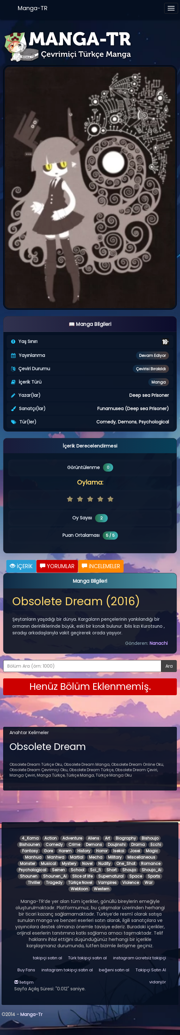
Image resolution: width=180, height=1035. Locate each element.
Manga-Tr (31, 1014)
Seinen (58, 870)
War (148, 882)
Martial (76, 857)
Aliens (93, 838)
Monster (27, 863)
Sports (154, 876)
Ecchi (156, 844)
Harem (65, 851)
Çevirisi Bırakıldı (151, 368)
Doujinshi (116, 844)
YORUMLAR (57, 566)
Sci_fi (95, 870)
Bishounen (29, 844)
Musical (48, 863)
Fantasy (30, 851)
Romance (150, 863)
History (83, 851)
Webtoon (79, 889)
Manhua (33, 857)
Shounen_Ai (55, 876)
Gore (48, 851)
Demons (127, 422)
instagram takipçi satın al (67, 970)
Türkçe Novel (80, 882)
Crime (74, 844)
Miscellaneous (141, 857)
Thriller (34, 882)
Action (50, 838)
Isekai (118, 851)
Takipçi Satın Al (151, 970)
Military (115, 857)
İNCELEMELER (101, 566)
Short (111, 870)
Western (101, 889)
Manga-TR (33, 8)
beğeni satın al (114, 970)
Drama (138, 844)
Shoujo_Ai (151, 870)
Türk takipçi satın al (87, 958)
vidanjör (157, 982)
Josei (135, 851)
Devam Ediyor (152, 355)
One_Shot (125, 863)
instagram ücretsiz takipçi (139, 958)
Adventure (72, 838)
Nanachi (159, 643)
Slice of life (82, 876)
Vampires (107, 882)
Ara (169, 666)
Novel (87, 863)
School (77, 870)
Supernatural (111, 876)
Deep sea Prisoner (149, 395)
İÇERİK (21, 566)
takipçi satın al (47, 958)
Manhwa (55, 857)
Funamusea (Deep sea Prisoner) (133, 408)
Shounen (28, 876)
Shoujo (129, 870)
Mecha (95, 857)
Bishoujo (150, 838)
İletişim (24, 982)
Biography (126, 838)
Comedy (106, 422)
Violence (130, 882)
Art (107, 838)
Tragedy (54, 882)
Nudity (104, 863)
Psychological (154, 422)
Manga (158, 382)
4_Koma (30, 838)
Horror (101, 851)
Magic (152, 851)
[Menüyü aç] (171, 8)
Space (135, 876)
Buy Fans (26, 970)
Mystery (69, 863)
